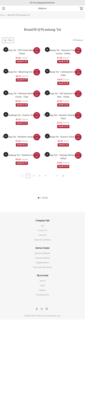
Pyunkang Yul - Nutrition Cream (21, 155)
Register (42, 290)
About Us (42, 235)
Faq (42, 226)
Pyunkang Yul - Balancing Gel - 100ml (21, 71)
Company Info (43, 220)
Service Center (42, 248)
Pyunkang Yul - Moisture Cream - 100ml (22, 136)
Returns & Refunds (42, 253)
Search (42, 281)
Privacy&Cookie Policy (42, 267)
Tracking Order (42, 295)
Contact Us (42, 230)
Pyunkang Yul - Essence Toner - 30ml (63, 136)
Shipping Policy (42, 262)
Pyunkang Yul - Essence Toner (21, 115)
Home (2, 15)
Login (42, 285)
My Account (42, 275)
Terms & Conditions (42, 240)
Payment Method (42, 258)
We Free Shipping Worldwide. (42, 3)
